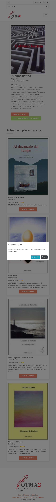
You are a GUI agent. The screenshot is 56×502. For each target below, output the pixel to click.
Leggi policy (35, 257)
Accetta (44, 257)
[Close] (47, 244)
